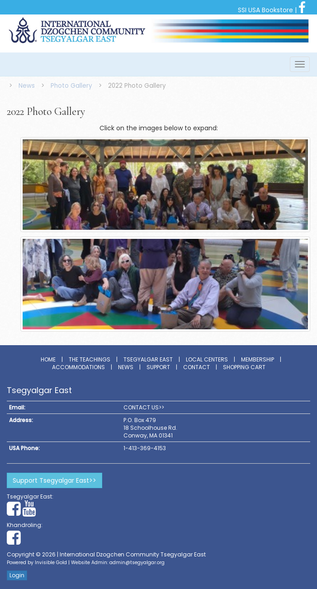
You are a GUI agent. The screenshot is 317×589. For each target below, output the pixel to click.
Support (158, 367)
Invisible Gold (51, 562)
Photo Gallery (71, 85)
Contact (196, 367)
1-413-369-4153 (144, 448)
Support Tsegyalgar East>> (54, 480)
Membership (257, 359)
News (27, 85)
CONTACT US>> (143, 407)
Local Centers (207, 359)
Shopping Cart (244, 367)
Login (16, 575)
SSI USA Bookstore (265, 9)
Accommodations (78, 367)
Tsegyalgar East (148, 359)
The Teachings (89, 359)
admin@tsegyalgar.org (137, 562)
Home (48, 359)
